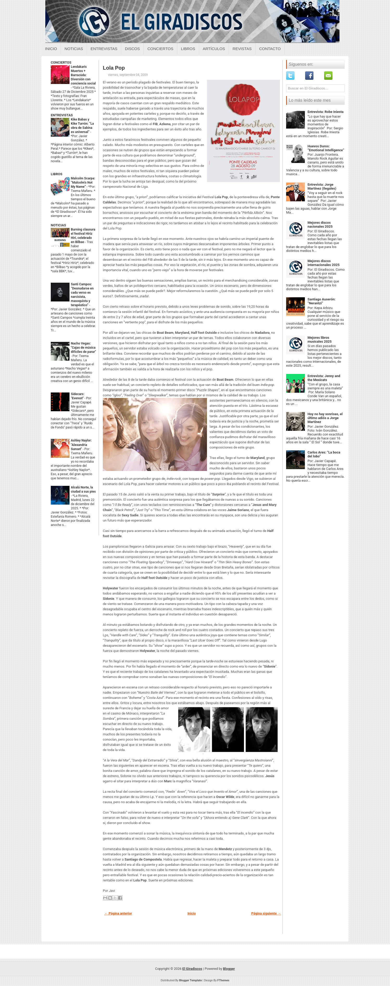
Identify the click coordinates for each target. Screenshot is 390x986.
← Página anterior (118, 913)
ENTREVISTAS (62, 115)
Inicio (51, 48)
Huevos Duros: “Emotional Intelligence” (325, 148)
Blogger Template (190, 980)
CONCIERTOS (61, 62)
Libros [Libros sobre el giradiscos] (188, 48)
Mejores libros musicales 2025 (319, 339)
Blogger (229, 969)
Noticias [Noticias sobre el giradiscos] (74, 48)
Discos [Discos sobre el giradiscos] (132, 48)
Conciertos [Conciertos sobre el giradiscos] (160, 48)
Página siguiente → (266, 913)
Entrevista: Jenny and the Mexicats (323, 378)
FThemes (223, 980)
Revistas (241, 48)
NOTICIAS (58, 225)
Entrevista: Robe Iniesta (325, 112)
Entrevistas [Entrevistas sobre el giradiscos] (104, 48)
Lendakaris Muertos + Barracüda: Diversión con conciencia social (83, 75)
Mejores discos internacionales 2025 (323, 263)
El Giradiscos (192, 969)
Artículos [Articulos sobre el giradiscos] (214, 48)
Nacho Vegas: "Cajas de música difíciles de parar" (83, 348)
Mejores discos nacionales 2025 (319, 224)
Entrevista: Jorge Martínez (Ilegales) (321, 186)
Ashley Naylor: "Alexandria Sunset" (81, 445)
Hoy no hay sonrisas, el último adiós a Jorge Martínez (325, 418)
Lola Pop (114, 67)
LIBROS (56, 174)
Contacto (270, 48)
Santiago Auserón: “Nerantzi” (321, 301)
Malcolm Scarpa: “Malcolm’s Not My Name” (83, 183)
